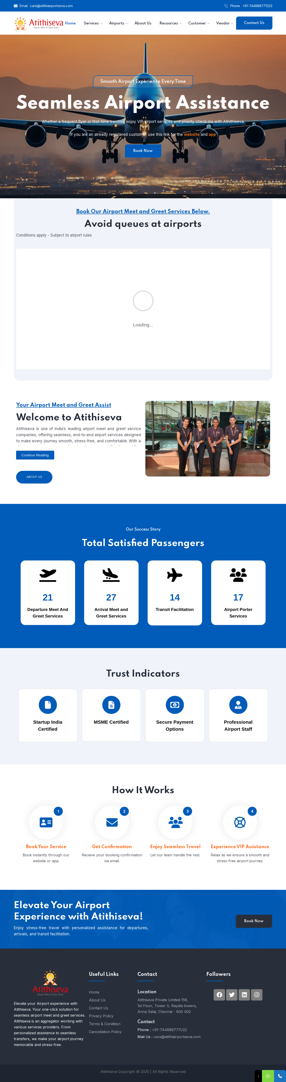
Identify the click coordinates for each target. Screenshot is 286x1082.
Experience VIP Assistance (240, 853)
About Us (34, 477)
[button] (35, 455)
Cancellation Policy (105, 1031)
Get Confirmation (112, 853)
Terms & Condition (104, 1024)
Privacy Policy (101, 1016)
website (192, 134)
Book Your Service (46, 853)
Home (94, 992)
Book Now (143, 151)
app (212, 134)
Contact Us (254, 23)
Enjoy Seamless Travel (175, 852)
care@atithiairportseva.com (51, 6)
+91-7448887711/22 (257, 6)
